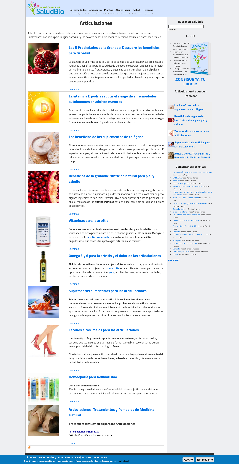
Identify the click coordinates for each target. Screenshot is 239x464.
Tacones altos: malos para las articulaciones (104, 330)
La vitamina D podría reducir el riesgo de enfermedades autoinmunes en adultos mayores (113, 98)
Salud (136, 11)
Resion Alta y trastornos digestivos (188, 186)
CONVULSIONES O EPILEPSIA (185, 243)
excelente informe (180, 211)
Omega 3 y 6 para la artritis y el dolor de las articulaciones (115, 255)
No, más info (205, 460)
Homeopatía (95, 11)
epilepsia (177, 240)
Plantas (108, 11)
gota (111, 272)
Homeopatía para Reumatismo (93, 377)
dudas (175, 254)
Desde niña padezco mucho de (186, 220)
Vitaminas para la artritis (88, 220)
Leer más (74, 89)
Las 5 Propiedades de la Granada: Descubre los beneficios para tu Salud (114, 50)
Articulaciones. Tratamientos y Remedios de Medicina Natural (111, 412)
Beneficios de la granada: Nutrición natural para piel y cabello (111, 178)
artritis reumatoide (98, 237)
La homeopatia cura (181, 251)
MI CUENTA (173, 260)
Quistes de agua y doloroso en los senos (190, 203)
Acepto (188, 460)
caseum (176, 180)
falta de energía (179, 183)
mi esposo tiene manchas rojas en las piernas (192, 171)
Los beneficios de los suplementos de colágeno (106, 136)
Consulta (176, 231)
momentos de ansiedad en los (186, 197)
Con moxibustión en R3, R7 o (185, 226)
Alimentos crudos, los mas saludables (189, 234)
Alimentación (123, 11)
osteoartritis (112, 268)
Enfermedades (78, 11)
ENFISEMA (177, 177)
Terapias (148, 11)
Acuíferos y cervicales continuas (187, 214)
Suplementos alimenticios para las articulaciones (108, 291)
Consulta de (178, 208)
